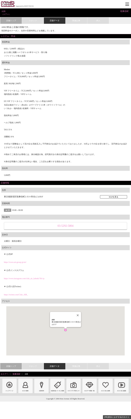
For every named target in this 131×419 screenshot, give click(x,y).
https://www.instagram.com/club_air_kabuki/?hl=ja (24, 278)
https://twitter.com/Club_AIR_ (16, 295)
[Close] (77, 315)
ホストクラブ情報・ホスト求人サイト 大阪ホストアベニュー (8, 4)
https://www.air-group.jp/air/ (15, 262)
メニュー (127, 4)
